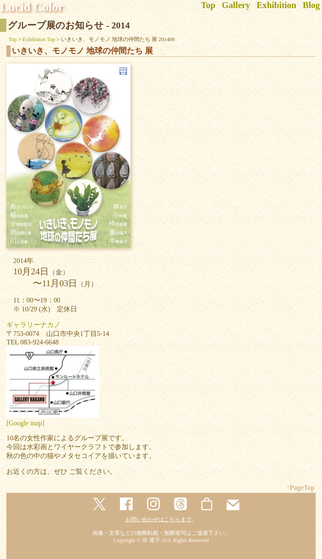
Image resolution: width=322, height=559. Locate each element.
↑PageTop (300, 487)
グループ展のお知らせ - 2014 (69, 25)
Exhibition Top (38, 39)
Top (12, 39)
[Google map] (25, 423)
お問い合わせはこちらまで (158, 520)
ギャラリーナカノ (33, 324)
